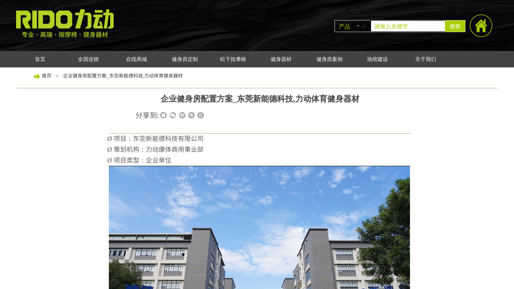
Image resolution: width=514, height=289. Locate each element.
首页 (40, 59)
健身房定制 (185, 59)
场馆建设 (377, 59)
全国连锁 (88, 59)
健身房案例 (329, 59)
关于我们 (425, 59)
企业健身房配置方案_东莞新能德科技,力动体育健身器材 (123, 75)
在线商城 (136, 59)
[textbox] (408, 26)
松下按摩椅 (233, 59)
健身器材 (281, 59)
